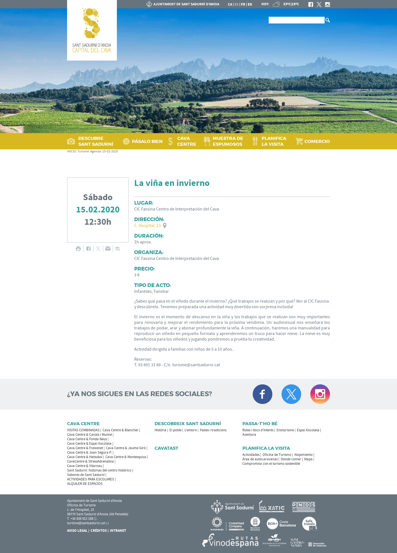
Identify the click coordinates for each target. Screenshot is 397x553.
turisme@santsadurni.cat (86, 523)
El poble (175, 430)
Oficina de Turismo (277, 455)
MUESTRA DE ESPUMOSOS (228, 141)
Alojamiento (303, 455)
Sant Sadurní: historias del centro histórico (99, 470)
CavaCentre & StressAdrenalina (90, 461)
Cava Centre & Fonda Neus (87, 439)
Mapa (308, 459)
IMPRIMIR (78, 248)
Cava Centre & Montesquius (125, 457)
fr (243, 4)
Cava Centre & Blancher (120, 430)
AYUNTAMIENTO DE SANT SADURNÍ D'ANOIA (182, 4)
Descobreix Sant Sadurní (188, 424)
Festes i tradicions (213, 430)
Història (160, 430)
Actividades (250, 455)
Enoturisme (285, 430)
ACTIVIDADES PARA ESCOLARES (90, 479)
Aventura (249, 434)
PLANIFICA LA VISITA (274, 141)
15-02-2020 (110, 151)
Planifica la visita (266, 448)
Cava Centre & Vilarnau (84, 466)
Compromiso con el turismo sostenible (271, 463)
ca (230, 4)
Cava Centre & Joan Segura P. (89, 452)
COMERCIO (317, 141)
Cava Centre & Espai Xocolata (89, 443)
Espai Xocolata (308, 430)
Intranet (118, 530)
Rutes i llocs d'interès (257, 430)
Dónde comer (291, 459)
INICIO (71, 151)
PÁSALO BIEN (147, 141)
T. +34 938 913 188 (80, 518)
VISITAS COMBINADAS (83, 430)
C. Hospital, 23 (147, 225)
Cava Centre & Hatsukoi (84, 457)
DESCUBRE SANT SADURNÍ (95, 141)
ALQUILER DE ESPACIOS (85, 484)
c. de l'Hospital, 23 (80, 509)
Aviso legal (77, 530)
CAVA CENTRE (186, 141)
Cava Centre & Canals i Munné (89, 434)
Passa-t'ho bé (260, 424)
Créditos (99, 530)
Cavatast (166, 448)
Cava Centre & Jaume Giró (126, 448)
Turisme (83, 151)
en (250, 4)
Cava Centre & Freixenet (85, 448)
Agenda (95, 151)
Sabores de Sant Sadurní (86, 475)
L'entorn (191, 430)
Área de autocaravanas (260, 459)
